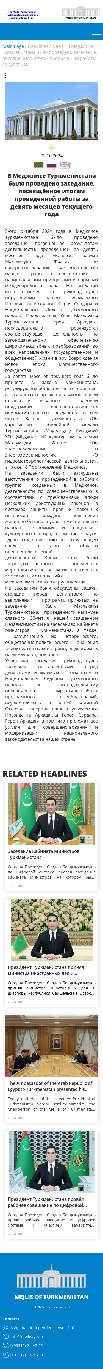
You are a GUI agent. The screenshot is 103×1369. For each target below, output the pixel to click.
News (57, 46)
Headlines (38, 46)
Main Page (13, 46)
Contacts (10, 1318)
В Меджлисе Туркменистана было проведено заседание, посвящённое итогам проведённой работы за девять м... (49, 55)
